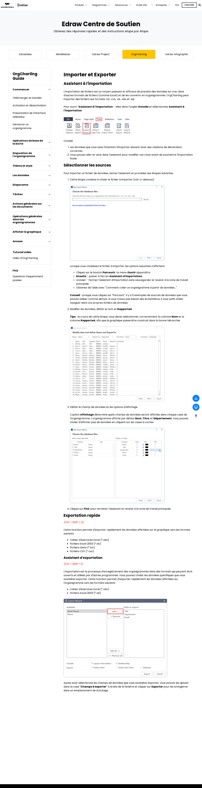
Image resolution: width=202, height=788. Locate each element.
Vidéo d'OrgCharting (25, 258)
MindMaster (63, 54)
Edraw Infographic (176, 54)
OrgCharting (139, 54)
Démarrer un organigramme (22, 126)
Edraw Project (101, 54)
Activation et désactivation (29, 105)
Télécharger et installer (27, 98)
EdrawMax (25, 54)
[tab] (29, 89)
